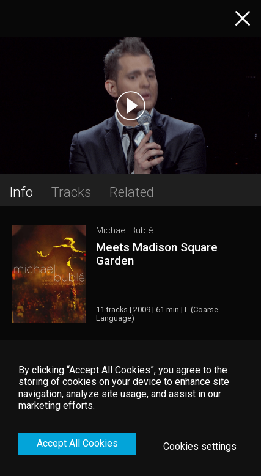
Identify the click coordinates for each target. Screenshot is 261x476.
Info (21, 192)
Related (131, 192)
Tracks (71, 192)
